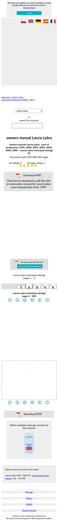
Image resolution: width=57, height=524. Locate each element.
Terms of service (29, 510)
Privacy (29, 498)
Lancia (14, 97)
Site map (29, 492)
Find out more (29, 7)
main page (5, 97)
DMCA (29, 504)
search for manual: (29, 120)
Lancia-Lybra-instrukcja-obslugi (14, 99)
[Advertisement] (28, 53)
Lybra (21, 97)
